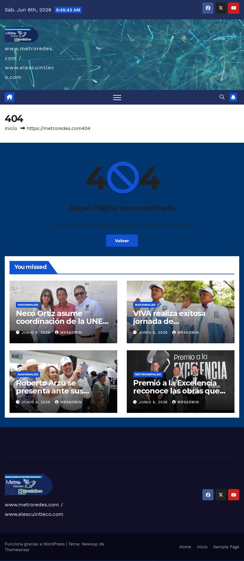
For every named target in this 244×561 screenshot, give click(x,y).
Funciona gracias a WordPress (35, 544)
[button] (222, 97)
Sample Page (226, 546)
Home (185, 546)
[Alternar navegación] (117, 97)
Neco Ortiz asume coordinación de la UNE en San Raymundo (59, 321)
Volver (122, 240)
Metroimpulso (148, 374)
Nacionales (28, 304)
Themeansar (17, 549)
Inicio (11, 128)
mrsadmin (68, 333)
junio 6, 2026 (37, 333)
